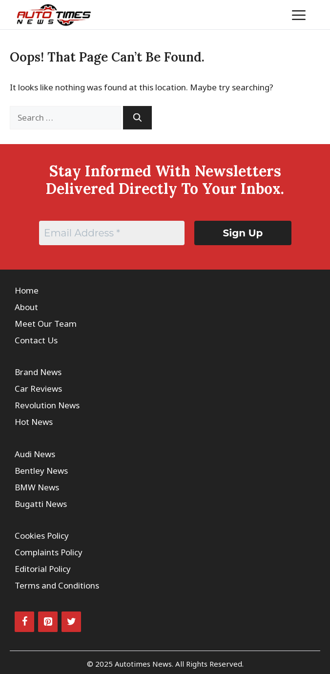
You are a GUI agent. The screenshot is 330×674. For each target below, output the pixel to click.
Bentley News (41, 470)
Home (27, 290)
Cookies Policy (42, 535)
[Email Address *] (112, 233)
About (26, 307)
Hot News (34, 421)
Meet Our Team (46, 323)
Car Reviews (38, 388)
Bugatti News (41, 503)
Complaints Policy (48, 552)
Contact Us (36, 340)
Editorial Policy (43, 568)
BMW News (37, 487)
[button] (268, 14)
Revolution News (47, 405)
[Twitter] (71, 621)
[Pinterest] (48, 621)
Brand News (38, 372)
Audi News (35, 454)
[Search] (137, 117)
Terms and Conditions (57, 585)
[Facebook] (24, 621)
